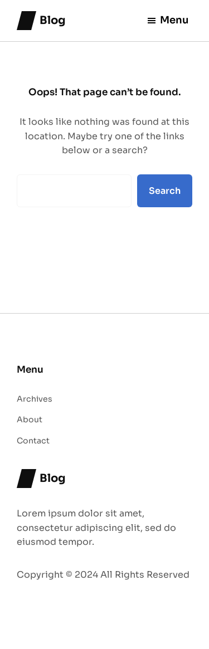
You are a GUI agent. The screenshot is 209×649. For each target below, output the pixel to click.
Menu (167, 20)
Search (165, 191)
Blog (53, 20)
